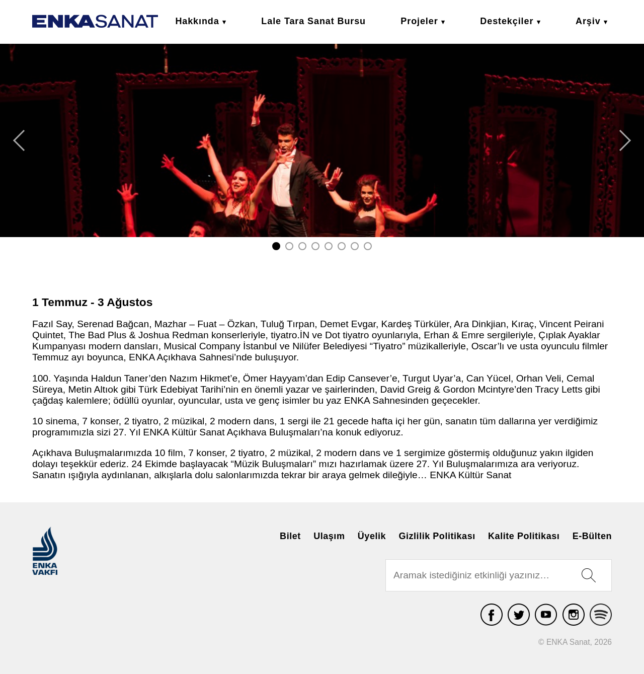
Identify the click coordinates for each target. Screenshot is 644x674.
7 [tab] (355, 246)
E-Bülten (592, 536)
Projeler (419, 21)
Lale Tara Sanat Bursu (313, 21)
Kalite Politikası (523, 536)
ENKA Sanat (95, 21)
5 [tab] (329, 246)
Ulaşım (329, 536)
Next (625, 140)
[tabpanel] (322, 140)
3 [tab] (302, 246)
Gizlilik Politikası (436, 536)
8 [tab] (368, 246)
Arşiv (588, 21)
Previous (19, 140)
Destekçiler (506, 21)
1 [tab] (276, 246)
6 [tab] (342, 246)
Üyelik (372, 536)
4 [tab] (315, 246)
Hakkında (197, 21)
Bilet (290, 536)
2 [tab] (289, 246)
